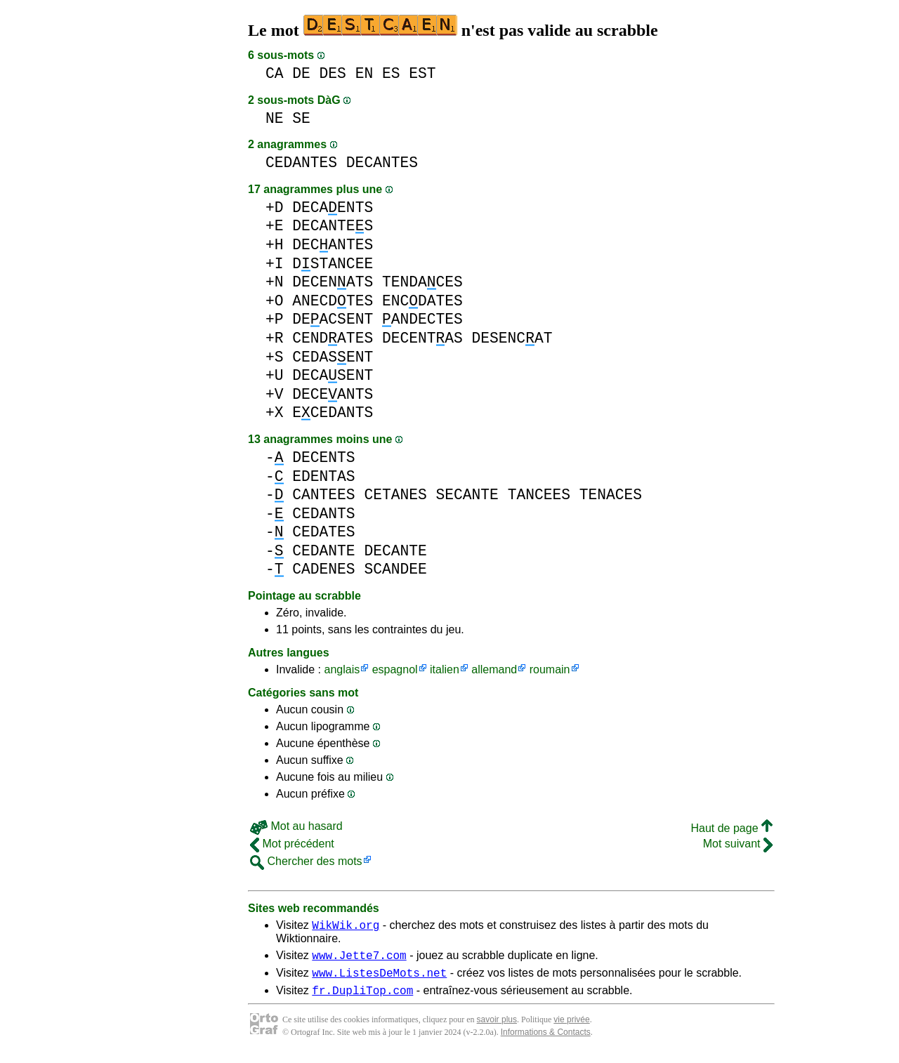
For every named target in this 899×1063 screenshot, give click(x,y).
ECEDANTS (332, 412)
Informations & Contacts (546, 1040)
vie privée (571, 1028)
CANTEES (323, 494)
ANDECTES (422, 319)
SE (301, 118)
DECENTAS (422, 338)
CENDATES (332, 338)
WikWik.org (345, 927)
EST (422, 73)
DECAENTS (332, 207)
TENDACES (422, 282)
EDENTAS (323, 476)
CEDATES (323, 532)
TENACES (610, 494)
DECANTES (382, 162)
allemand (494, 669)
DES (333, 73)
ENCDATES (422, 301)
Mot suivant (738, 844)
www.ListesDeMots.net (379, 978)
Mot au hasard (296, 826)
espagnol (395, 669)
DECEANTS (332, 394)
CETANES (395, 494)
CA (274, 73)
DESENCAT (512, 338)
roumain (550, 669)
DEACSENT (332, 319)
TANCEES (539, 494)
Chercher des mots (306, 861)
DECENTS (323, 457)
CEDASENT (332, 357)
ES (391, 73)
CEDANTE (323, 551)
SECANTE (466, 494)
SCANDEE (395, 569)
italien (444, 669)
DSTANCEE (332, 263)
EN (364, 73)
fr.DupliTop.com (362, 998)
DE (301, 73)
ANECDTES (332, 301)
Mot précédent (292, 844)
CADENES (323, 569)
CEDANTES (301, 162)
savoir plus (497, 1028)
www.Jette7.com (359, 959)
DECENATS (332, 282)
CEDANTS (323, 513)
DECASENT (332, 375)
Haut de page (731, 828)
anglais (342, 669)
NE (274, 118)
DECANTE (395, 551)
